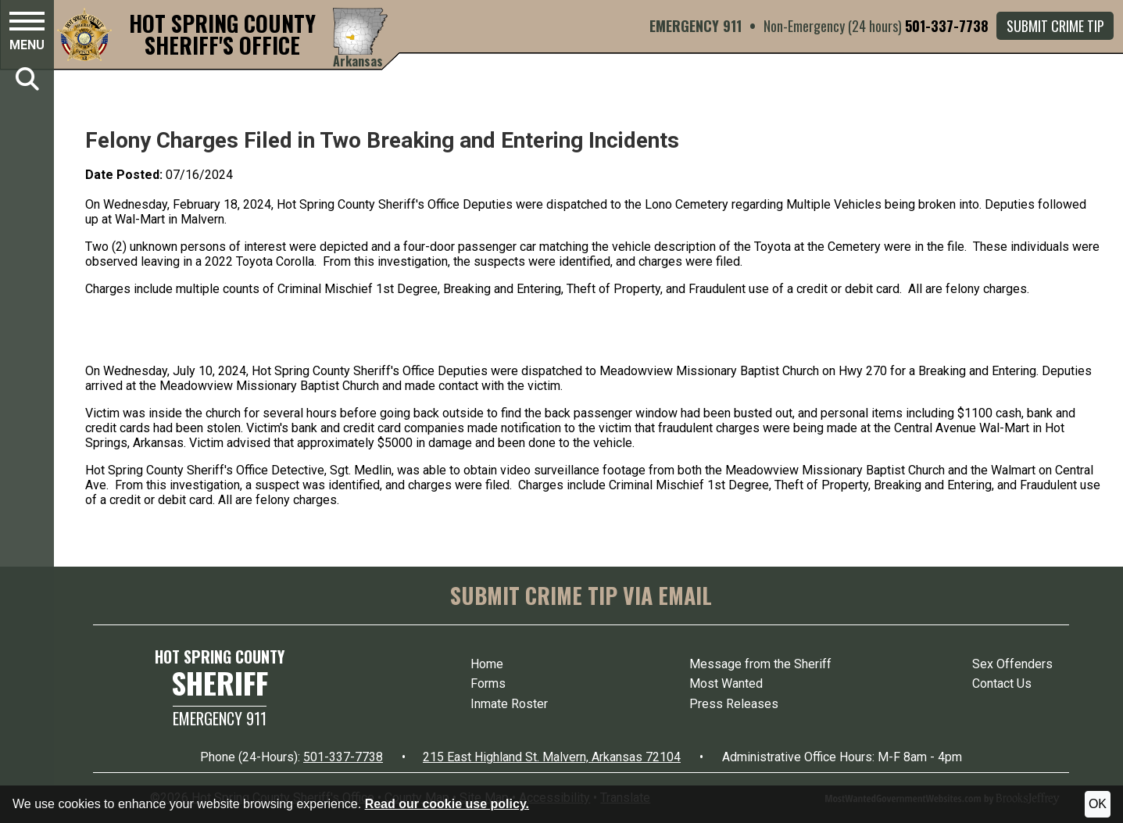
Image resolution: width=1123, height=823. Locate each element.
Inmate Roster (509, 703)
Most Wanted (726, 683)
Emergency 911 (219, 718)
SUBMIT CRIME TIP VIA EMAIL (581, 595)
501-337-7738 (947, 26)
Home (486, 664)
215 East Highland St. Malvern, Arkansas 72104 (552, 757)
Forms (488, 683)
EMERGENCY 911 (695, 26)
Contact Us (1002, 683)
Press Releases (733, 703)
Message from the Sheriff (760, 664)
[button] (27, 33)
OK (1098, 803)
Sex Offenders (1012, 664)
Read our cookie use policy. (447, 803)
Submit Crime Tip (1055, 26)
